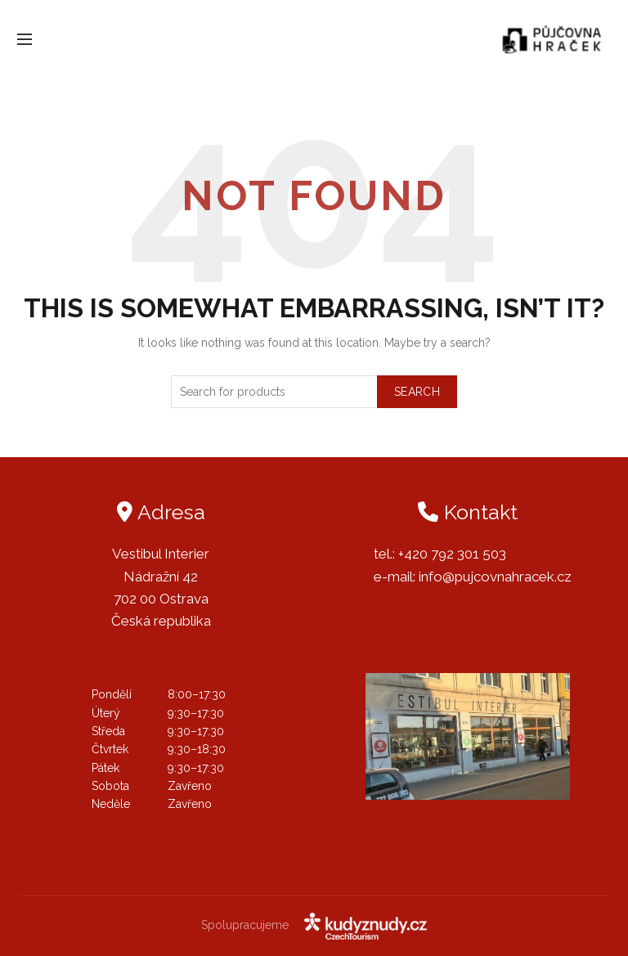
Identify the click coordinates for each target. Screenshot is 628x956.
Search (417, 391)
